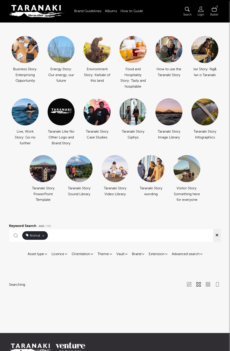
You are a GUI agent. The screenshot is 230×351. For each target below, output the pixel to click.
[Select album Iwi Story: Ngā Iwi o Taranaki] (204, 62)
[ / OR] (44, 226)
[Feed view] (217, 285)
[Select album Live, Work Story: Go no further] (25, 122)
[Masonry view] (189, 285)
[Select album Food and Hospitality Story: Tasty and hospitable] (132, 62)
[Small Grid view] (208, 285)
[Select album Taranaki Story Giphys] (132, 122)
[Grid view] (198, 285)
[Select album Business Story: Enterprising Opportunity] (25, 62)
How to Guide (131, 11)
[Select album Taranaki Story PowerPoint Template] (43, 179)
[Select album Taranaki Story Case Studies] (97, 122)
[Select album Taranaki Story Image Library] (168, 122)
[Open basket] (214, 11)
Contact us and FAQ (118, 332)
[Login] (201, 11)
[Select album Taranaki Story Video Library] (115, 179)
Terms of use (147, 332)
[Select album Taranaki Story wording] (150, 179)
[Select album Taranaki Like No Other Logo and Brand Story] (61, 122)
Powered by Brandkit (115, 342)
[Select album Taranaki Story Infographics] (204, 122)
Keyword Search (30, 225)
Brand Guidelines (88, 11)
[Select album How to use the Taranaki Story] (168, 62)
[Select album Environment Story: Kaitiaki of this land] (97, 62)
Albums (111, 11)
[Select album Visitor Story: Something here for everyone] (186, 179)
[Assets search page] (187, 11)
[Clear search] (217, 235)
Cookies (182, 332)
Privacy (166, 332)
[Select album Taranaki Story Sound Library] (79, 179)
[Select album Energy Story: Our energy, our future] (61, 62)
